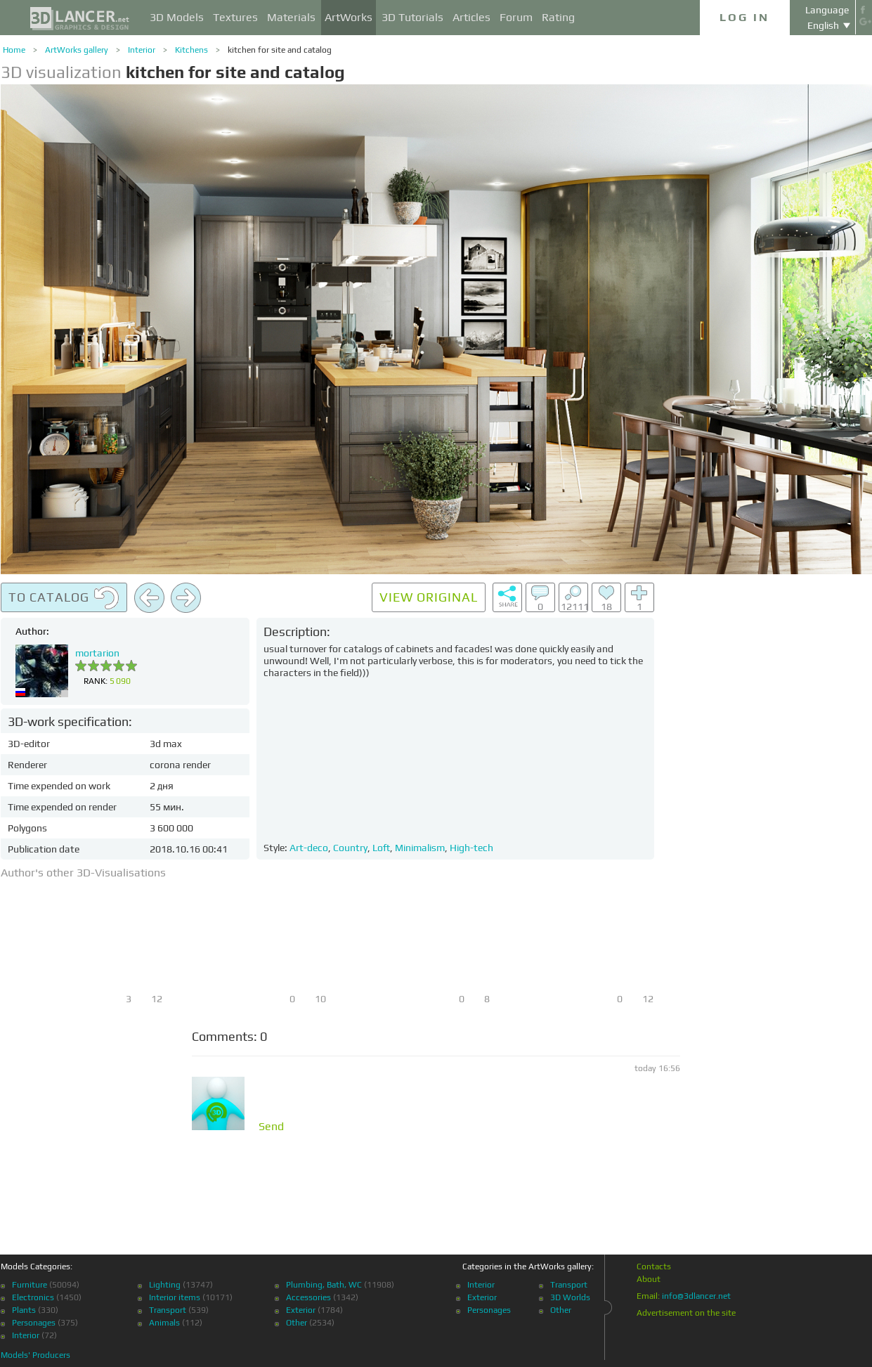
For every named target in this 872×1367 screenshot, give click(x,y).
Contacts (654, 1266)
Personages (34, 1323)
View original (428, 597)
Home (14, 50)
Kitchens (191, 50)
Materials (291, 17)
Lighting (165, 1285)
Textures (235, 17)
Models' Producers (35, 1355)
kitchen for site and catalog (280, 50)
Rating (558, 17)
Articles (471, 17)
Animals (164, 1323)
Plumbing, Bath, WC (324, 1285)
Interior (141, 50)
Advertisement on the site (686, 1313)
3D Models (177, 17)
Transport (167, 1310)
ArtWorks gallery (76, 50)
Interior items (174, 1297)
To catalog (63, 598)
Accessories (308, 1297)
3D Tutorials (412, 17)
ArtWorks (348, 17)
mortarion (97, 653)
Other (296, 1323)
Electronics (33, 1297)
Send (271, 1126)
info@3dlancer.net (696, 1296)
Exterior (300, 1310)
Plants (24, 1310)
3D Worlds (570, 1297)
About (648, 1279)
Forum (516, 17)
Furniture (29, 1285)
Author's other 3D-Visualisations (83, 872)
